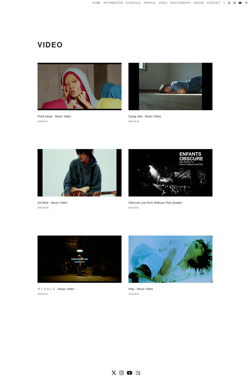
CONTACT (206, 15)
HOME (89, 15)
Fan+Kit (131, 376)
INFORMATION (106, 15)
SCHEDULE (126, 15)
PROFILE (143, 15)
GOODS (191, 15)
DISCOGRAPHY (173, 15)
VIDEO (156, 15)
